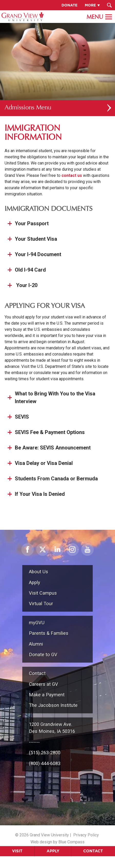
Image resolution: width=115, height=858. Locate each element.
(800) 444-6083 (44, 763)
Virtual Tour (41, 603)
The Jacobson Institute (53, 705)
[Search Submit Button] (109, 5)
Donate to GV (43, 654)
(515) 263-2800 (44, 752)
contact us (71, 175)
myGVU (37, 622)
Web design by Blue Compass (57, 841)
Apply (53, 851)
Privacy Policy (86, 835)
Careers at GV (43, 684)
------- (34, 742)
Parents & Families (48, 633)
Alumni (36, 644)
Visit (17, 851)
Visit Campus (43, 593)
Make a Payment (47, 694)
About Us (38, 571)
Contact (37, 673)
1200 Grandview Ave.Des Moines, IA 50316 (52, 728)
